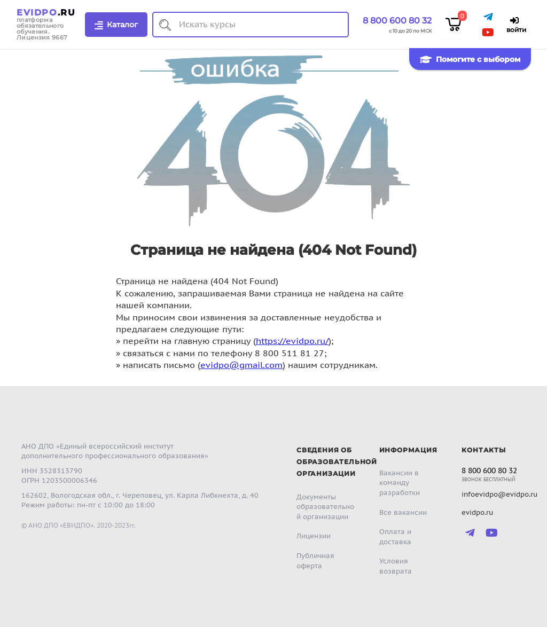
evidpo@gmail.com (241, 364)
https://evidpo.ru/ (292, 340)
